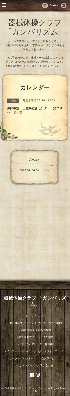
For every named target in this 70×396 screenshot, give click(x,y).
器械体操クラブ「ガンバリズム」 (27, 389)
